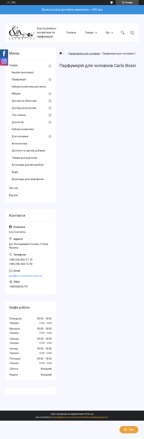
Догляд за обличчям (24, 100)
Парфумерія (19, 79)
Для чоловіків (20, 136)
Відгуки (13, 195)
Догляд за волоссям (24, 108)
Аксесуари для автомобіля (28, 164)
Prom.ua (89, 414)
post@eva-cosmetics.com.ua (25, 275)
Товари (89, 32)
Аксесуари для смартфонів (28, 179)
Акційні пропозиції (23, 72)
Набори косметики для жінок (29, 86)
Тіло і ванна (19, 115)
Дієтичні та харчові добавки (28, 150)
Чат (129, 429)
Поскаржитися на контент (66, 417)
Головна (71, 32)
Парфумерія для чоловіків (84, 53)
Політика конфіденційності (94, 417)
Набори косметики (23, 129)
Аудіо (15, 172)
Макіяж (16, 93)
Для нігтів (18, 122)
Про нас (13, 188)
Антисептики (19, 143)
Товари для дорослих (24, 157)
